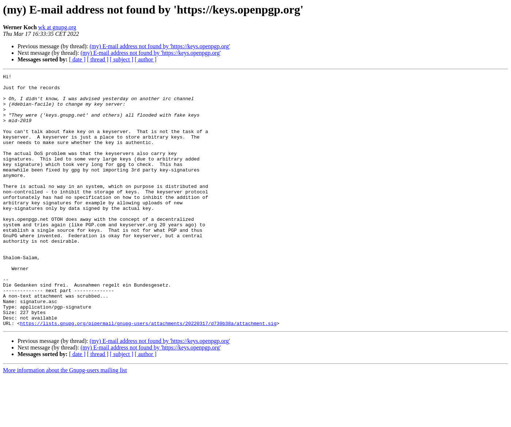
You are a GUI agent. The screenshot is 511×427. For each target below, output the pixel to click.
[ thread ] (97, 59)
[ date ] (77, 59)
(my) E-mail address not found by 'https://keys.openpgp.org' (159, 46)
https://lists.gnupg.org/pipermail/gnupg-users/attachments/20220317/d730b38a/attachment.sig (148, 373)
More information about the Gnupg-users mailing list (65, 420)
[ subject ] (121, 59)
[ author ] (146, 59)
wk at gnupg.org (57, 27)
